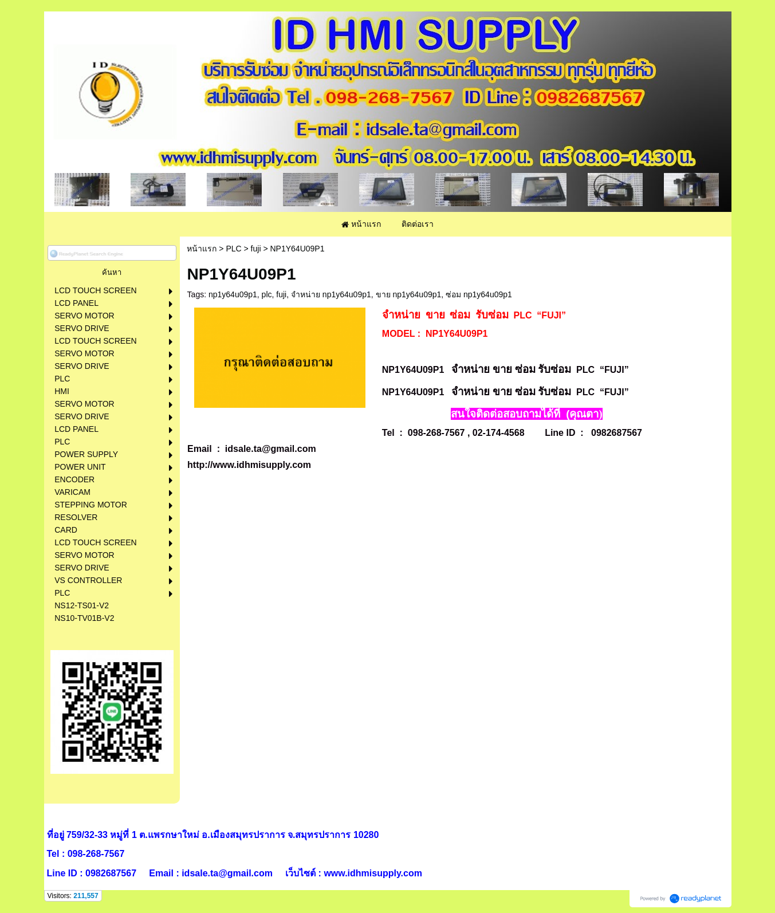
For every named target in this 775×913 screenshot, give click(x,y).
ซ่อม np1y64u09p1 (479, 294)
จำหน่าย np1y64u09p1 (331, 294)
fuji (256, 248)
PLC (233, 248)
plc (267, 294)
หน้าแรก (202, 248)
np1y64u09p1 (232, 294)
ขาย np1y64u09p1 (409, 294)
